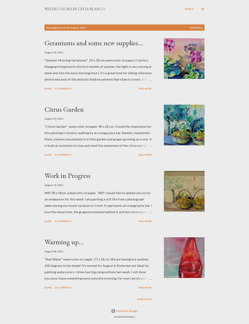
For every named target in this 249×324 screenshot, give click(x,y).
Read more (145, 88)
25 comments (63, 88)
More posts (144, 299)
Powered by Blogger (124, 310)
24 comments (63, 287)
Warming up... (64, 241)
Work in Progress (67, 175)
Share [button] (48, 88)
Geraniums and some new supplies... (93, 42)
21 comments (63, 221)
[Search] (189, 9)
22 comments (63, 154)
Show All (196, 27)
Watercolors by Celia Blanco (74, 8)
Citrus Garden (64, 109)
